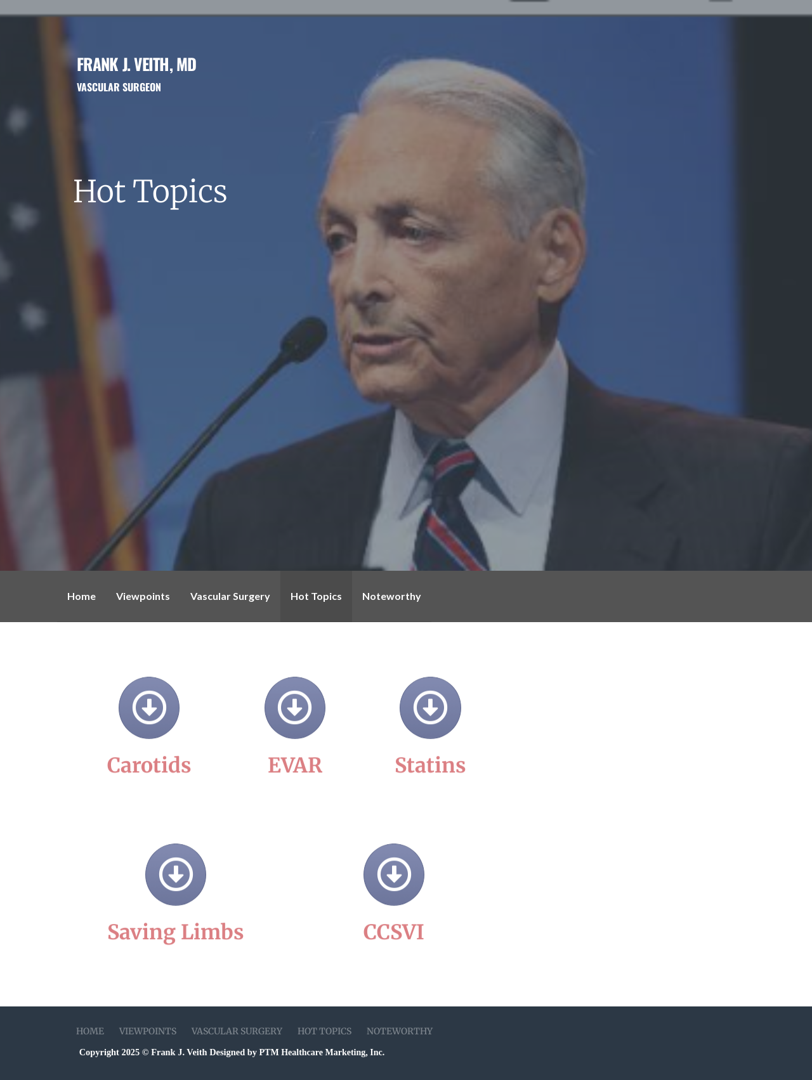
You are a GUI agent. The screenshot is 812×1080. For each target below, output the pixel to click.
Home (81, 596)
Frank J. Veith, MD (136, 63)
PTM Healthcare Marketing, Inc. (322, 1052)
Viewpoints (143, 596)
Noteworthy (391, 596)
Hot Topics (316, 596)
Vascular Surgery (230, 596)
